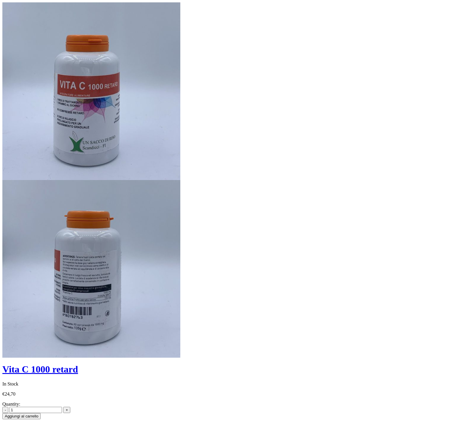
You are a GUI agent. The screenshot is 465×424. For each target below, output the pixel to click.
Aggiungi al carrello (21, 416)
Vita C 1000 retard (40, 369)
